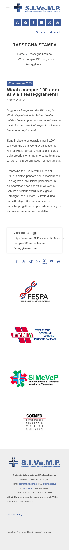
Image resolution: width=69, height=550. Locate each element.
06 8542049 (28, 488)
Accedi (55, 32)
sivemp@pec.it (49, 484)
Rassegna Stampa (40, 54)
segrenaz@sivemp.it (28, 484)
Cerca (40, 32)
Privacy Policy (14, 514)
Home (21, 54)
